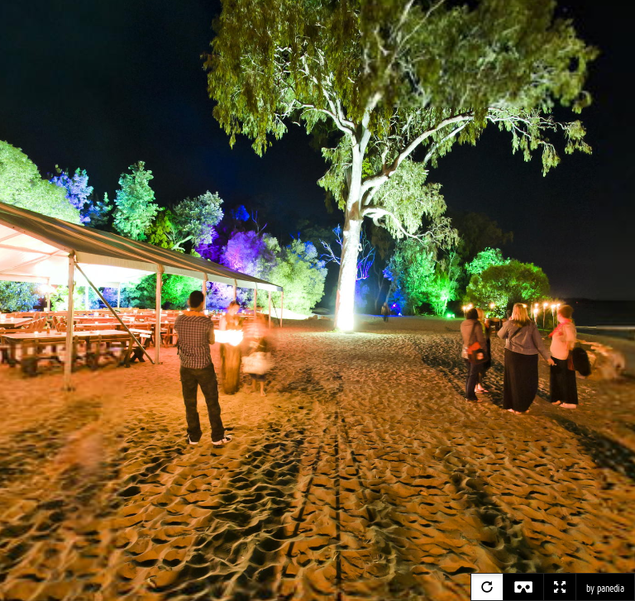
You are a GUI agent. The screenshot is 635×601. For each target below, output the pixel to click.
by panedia (605, 588)
